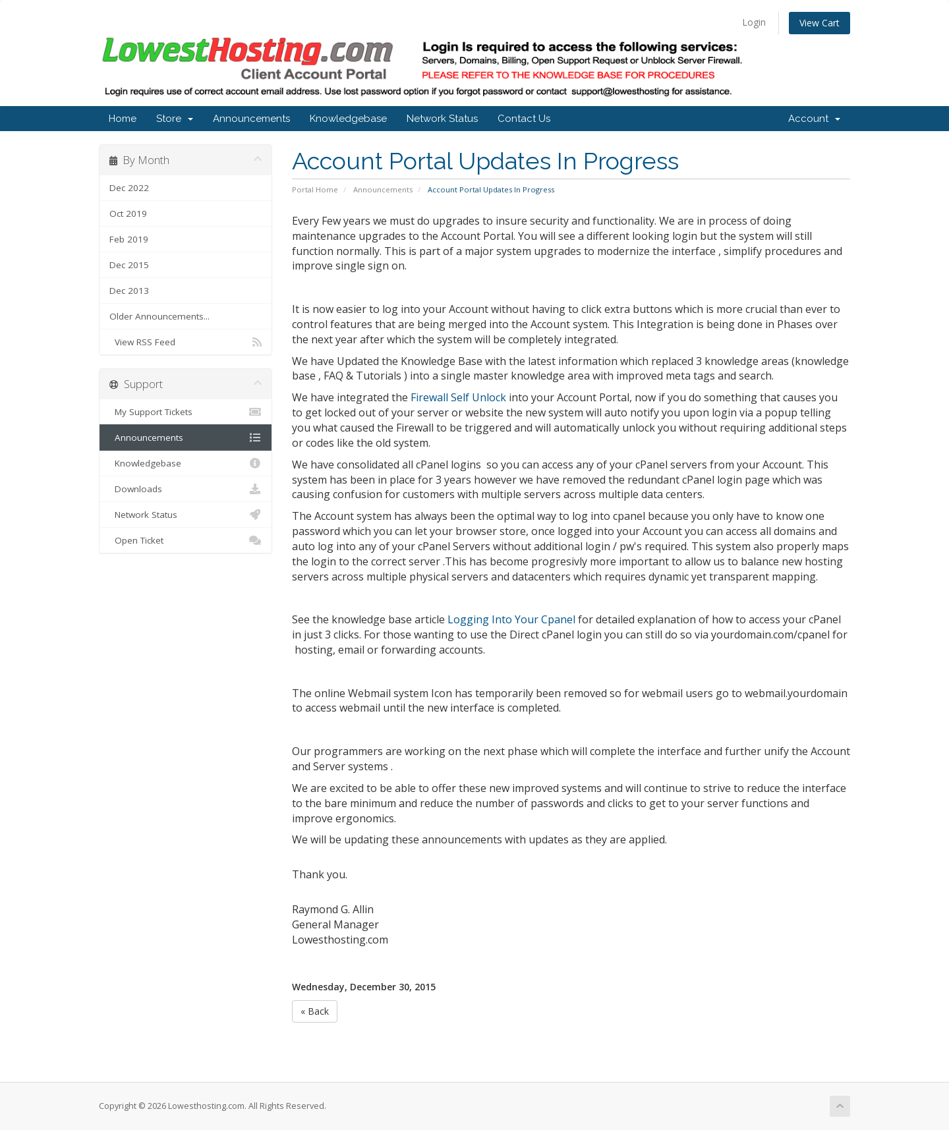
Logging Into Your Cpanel (511, 619)
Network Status (442, 119)
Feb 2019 (128, 239)
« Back (315, 1011)
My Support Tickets (185, 412)
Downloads (185, 489)
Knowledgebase (348, 119)
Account (814, 119)
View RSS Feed (185, 342)
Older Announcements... (159, 316)
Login (754, 22)
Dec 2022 (129, 188)
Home (122, 119)
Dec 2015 (129, 265)
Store (174, 119)
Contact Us (524, 119)
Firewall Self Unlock (458, 397)
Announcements (251, 119)
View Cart (819, 22)
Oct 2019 (128, 213)
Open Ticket (185, 540)
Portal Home (315, 189)
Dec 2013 (129, 291)
